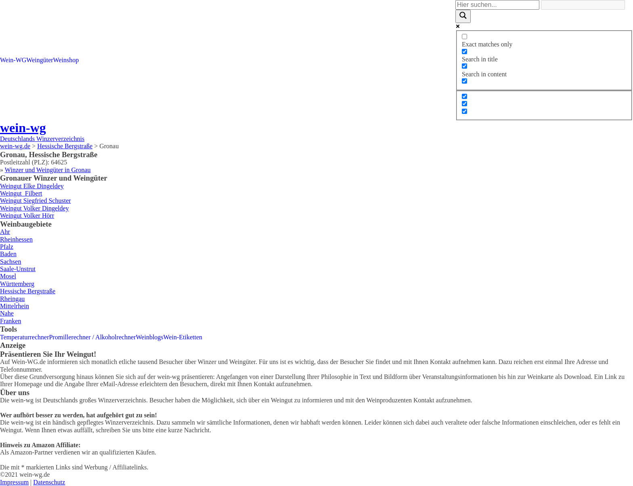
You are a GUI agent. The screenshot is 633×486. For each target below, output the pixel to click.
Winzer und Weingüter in (48, 169)
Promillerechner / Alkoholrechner (92, 337)
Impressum (14, 482)
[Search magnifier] (463, 16)
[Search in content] (464, 66)
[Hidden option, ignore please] (464, 96)
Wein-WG (13, 60)
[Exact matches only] (464, 36)
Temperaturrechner (24, 337)
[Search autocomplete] (583, 5)
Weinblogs (149, 337)
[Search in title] (464, 51)
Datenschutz (49, 482)
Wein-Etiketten (182, 337)
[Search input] (497, 5)
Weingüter (39, 60)
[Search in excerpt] (464, 81)
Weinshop (66, 60)
